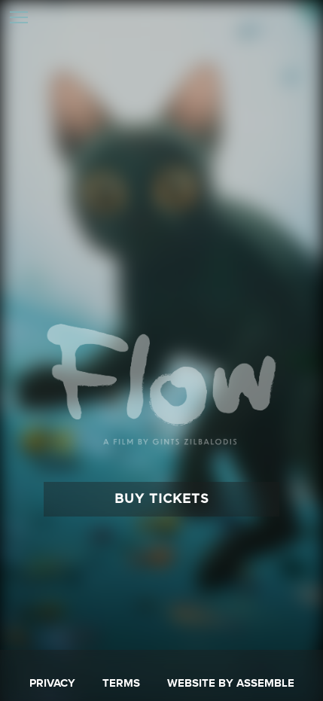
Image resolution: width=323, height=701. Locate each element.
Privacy (52, 683)
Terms (121, 683)
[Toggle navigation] (19, 19)
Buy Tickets (161, 498)
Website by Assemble (230, 683)
